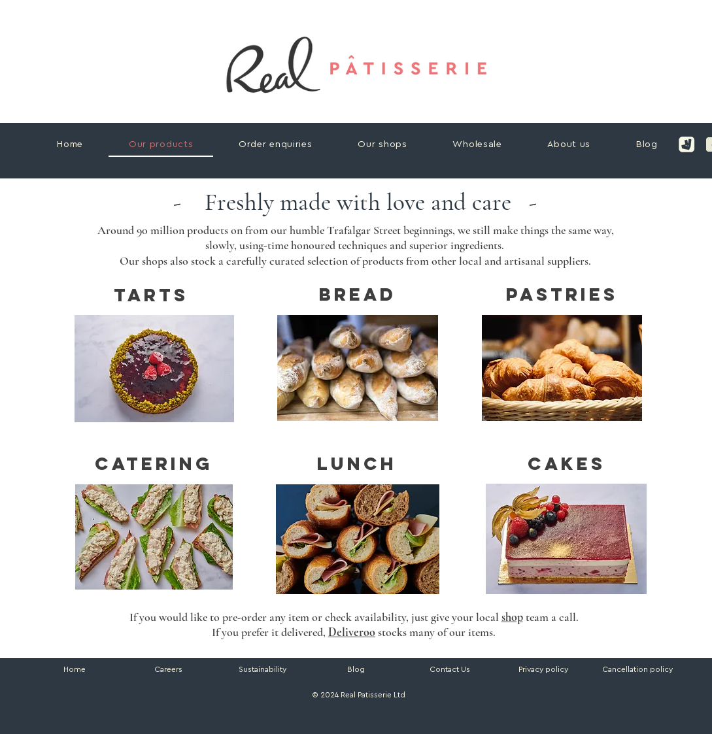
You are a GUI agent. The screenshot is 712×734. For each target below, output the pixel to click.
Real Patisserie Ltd (373, 695)
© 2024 (324, 695)
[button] (637, 669)
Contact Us (450, 669)
